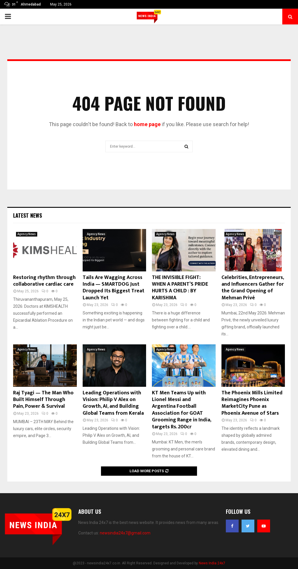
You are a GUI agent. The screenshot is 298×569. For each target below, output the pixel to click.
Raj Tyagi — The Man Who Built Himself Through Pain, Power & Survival (43, 400)
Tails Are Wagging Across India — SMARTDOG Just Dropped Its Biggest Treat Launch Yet (113, 287)
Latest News (27, 215)
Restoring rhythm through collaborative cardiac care (44, 281)
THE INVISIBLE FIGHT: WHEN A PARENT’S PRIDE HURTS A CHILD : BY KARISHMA (180, 287)
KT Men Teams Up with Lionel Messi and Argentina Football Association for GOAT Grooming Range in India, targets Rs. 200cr (181, 410)
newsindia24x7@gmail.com (125, 533)
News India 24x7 (212, 563)
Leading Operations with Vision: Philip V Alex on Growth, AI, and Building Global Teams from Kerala (113, 403)
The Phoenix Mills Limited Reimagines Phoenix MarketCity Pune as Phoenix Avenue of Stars (252, 403)
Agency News (26, 234)
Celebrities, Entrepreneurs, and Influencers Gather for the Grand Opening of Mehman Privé (252, 287)
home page (147, 124)
